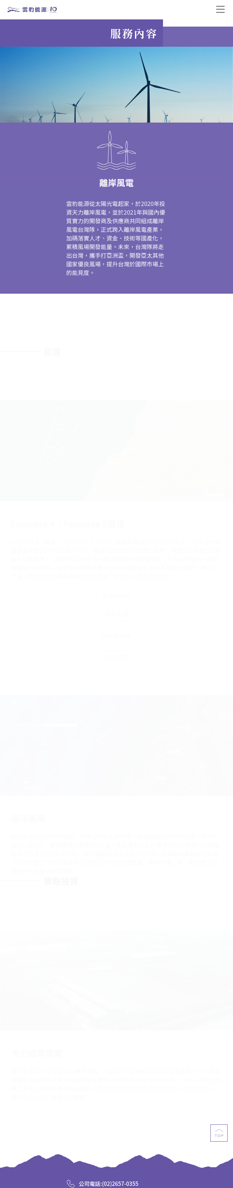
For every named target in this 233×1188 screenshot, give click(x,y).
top (219, 1136)
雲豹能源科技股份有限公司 (32, 10)
